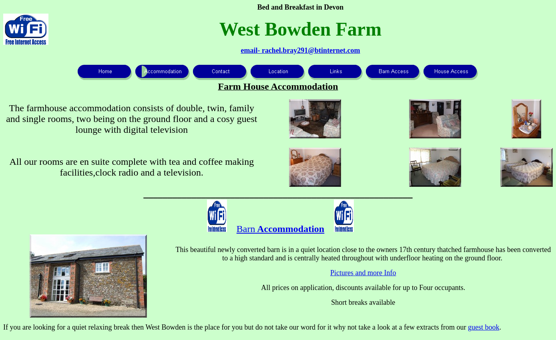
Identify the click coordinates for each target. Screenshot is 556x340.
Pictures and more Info (363, 273)
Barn (280, 229)
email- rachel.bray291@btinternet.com (300, 50)
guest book (484, 327)
